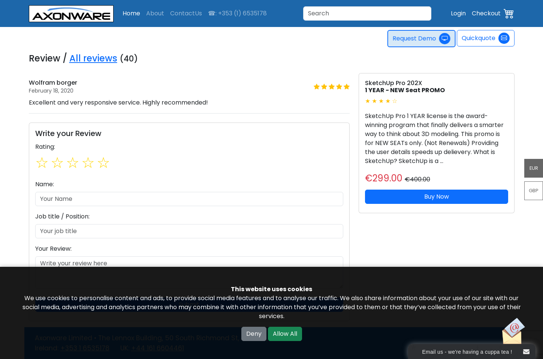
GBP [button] (534, 190)
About (155, 13)
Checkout (486, 13)
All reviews (93, 58)
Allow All (285, 333)
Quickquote (486, 38)
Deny (254, 333)
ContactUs (186, 13)
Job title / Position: (62, 216)
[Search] (367, 13)
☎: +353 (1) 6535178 (237, 13)
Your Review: (53, 248)
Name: (44, 184)
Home (131, 13)
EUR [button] (534, 168)
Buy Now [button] (436, 196)
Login (458, 13)
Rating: (45, 146)
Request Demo (424, 38)
